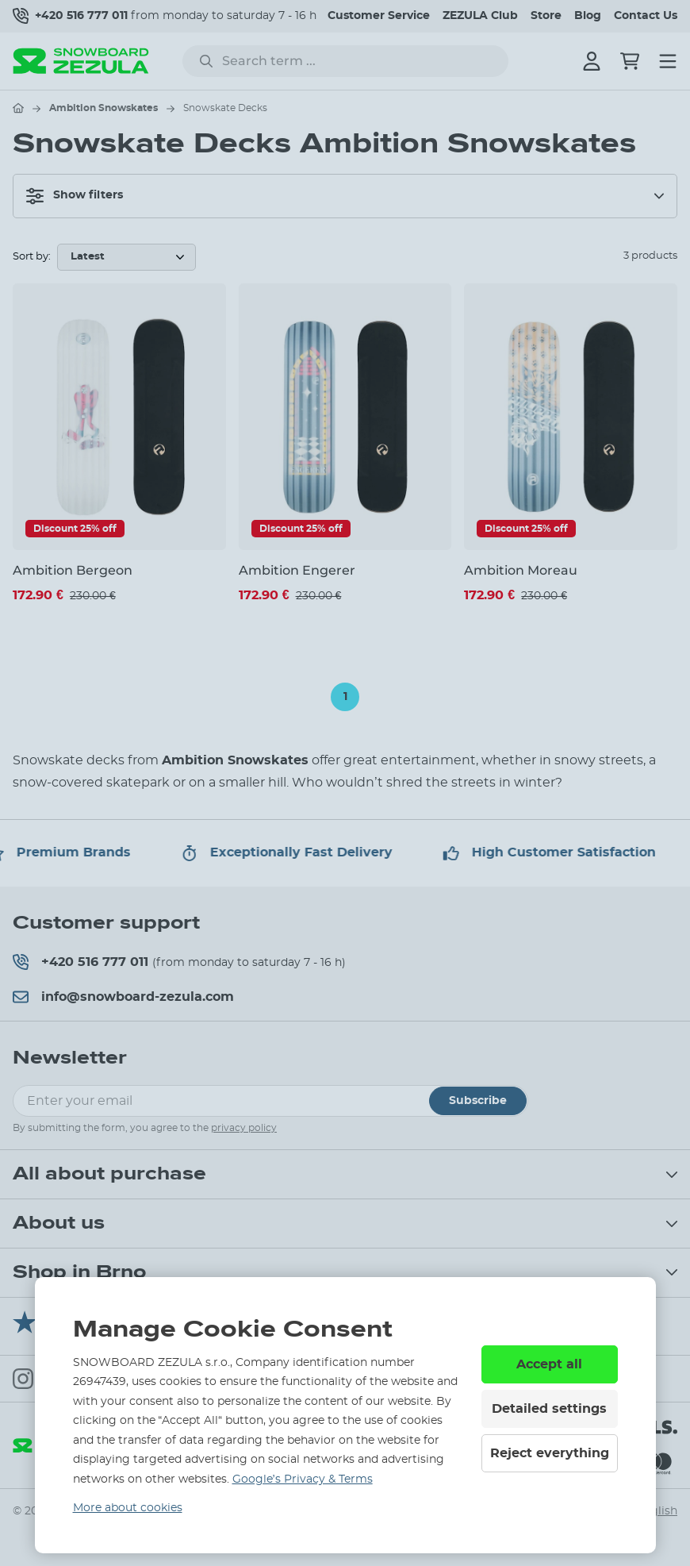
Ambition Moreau (520, 570)
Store (546, 15)
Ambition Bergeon (72, 570)
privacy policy (244, 1128)
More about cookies (127, 1508)
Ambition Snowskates (103, 108)
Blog (587, 15)
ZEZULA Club (480, 15)
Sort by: (32, 257)
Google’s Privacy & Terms (302, 1479)
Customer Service (379, 15)
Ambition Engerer (297, 570)
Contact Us (645, 15)
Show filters (74, 196)
